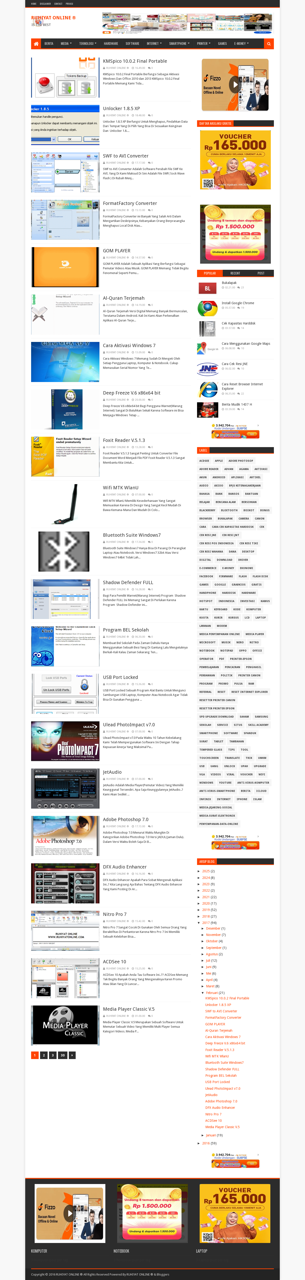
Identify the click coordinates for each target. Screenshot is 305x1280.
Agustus (212, 954)
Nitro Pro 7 (115, 914)
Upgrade (260, 766)
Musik (226, 642)
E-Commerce (207, 568)
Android (219, 477)
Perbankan (207, 675)
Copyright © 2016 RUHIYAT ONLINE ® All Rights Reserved (70, 1274)
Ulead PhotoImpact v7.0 (129, 724)
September (214, 948)
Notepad (226, 650)
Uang (214, 766)
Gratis (256, 584)
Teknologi (86, 43)
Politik (226, 675)
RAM (251, 683)
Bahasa (204, 493)
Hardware (111, 43)
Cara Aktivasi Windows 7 (129, 345)
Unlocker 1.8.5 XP (121, 108)
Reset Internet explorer (249, 692)
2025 (206, 871)
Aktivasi (261, 469)
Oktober (212, 941)
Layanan (205, 626)
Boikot (248, 510)
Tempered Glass (210, 749)
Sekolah (205, 725)
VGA (202, 774)
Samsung (261, 716)
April (210, 980)
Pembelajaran (209, 667)
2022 (206, 890)
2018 (206, 916)
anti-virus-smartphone (217, 791)
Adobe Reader (208, 469)
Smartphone (177, 43)
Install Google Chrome (238, 303)
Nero (240, 642)
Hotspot (206, 601)
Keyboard (220, 609)
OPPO (243, 650)
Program (206, 683)
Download (224, 559)
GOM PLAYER (116, 251)
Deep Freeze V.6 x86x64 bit (132, 393)
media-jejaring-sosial (215, 807)
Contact (58, 3)
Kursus (233, 617)
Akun (203, 477)
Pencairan (232, 667)
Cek (262, 526)
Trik (249, 758)
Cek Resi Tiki (248, 543)
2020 (206, 903)
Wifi (262, 774)
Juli (208, 960)
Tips (231, 749)
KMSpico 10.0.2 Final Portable (135, 61)
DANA (232, 551)
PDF (221, 659)
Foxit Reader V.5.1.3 (124, 440)
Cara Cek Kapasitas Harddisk (233, 526)
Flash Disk (260, 576)
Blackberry (207, 510)
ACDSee (204, 460)
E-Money (240, 43)
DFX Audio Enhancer (125, 867)
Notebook (206, 650)
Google (220, 584)
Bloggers (163, 1274)
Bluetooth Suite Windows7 (132, 535)
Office (257, 650)
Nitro (254, 642)
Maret (210, 986)
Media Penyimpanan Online (219, 634)
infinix (205, 799)
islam (257, 799)
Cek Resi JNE (207, 535)
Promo (223, 683)
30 (63, 1055)
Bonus (265, 510)
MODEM (222, 626)
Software (132, 43)
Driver (243, 559)
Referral (205, 692)
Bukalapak (229, 283)
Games (222, 43)
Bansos (233, 493)
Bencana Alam (226, 502)
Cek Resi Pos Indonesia (216, 543)
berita (245, 791)
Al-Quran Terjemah (123, 298)
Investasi (247, 601)
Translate (232, 758)
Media (65, 43)
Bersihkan (249, 502)
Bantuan (251, 493)
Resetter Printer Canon (217, 700)
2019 (206, 910)
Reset (222, 692)
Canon (259, 518)
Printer (202, 43)
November (214, 935)
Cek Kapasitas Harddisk (239, 323)
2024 (206, 878)
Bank (219, 493)
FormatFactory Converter (130, 203)
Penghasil (253, 667)
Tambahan (236, 741)
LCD (247, 617)
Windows (206, 782)
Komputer (253, 609)
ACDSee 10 (114, 961)
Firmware (226, 576)
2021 (206, 897)
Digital (205, 559)
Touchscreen (209, 758)
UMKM (262, 758)
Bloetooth (229, 510)
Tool (244, 749)
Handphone (207, 592)
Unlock (229, 766)
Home (33, 3)
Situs (238, 725)
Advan (228, 469)
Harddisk (229, 592)
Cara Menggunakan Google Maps (246, 343)
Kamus (265, 601)
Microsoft (207, 642)
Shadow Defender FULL (128, 582)
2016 (206, 1143)
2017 (206, 923)
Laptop (261, 617)
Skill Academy (258, 725)
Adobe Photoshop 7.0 (125, 819)
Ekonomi (246, 568)
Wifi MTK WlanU (121, 487)
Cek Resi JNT (230, 535)
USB (202, 766)
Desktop (248, 551)
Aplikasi (237, 477)
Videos (216, 774)
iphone (242, 799)
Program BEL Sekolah (126, 630)
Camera (244, 518)
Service (222, 725)
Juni (209, 967)
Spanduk (250, 733)
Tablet (218, 741)
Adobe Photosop (241, 460)
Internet (153, 43)
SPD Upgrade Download (216, 716)
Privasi (69, 3)
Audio (203, 485)
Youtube (225, 782)
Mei (209, 973)
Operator (206, 659)
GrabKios (239, 584)
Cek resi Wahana (211, 551)
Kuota (203, 617)
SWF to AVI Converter (125, 156)
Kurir (218, 617)
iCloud (261, 791)
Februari (212, 993)
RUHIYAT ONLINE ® (53, 18)
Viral (231, 774)
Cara (202, 526)
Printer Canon (249, 675)
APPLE (219, 460)
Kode (236, 609)
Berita (49, 43)
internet (224, 799)
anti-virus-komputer (253, 782)
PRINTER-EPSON (241, 659)
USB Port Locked (120, 677)
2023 (206, 884)
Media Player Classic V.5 (129, 1009)
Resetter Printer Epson (217, 708)
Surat (203, 741)
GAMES (204, 584)
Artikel (255, 477)
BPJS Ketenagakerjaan (245, 485)
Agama (244, 469)
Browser (205, 518)
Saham (244, 716)
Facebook (206, 576)
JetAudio (112, 772)
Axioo (218, 485)
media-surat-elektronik (217, 815)
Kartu (203, 609)
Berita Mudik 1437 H (237, 404)
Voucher (246, 774)
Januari (211, 1135)
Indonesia (226, 601)
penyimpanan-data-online (218, 824)
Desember (213, 928)
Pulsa (238, 683)
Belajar (204, 502)
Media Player (255, 634)
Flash (243, 576)
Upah (244, 766)
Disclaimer (45, 3)
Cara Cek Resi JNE (235, 364)
